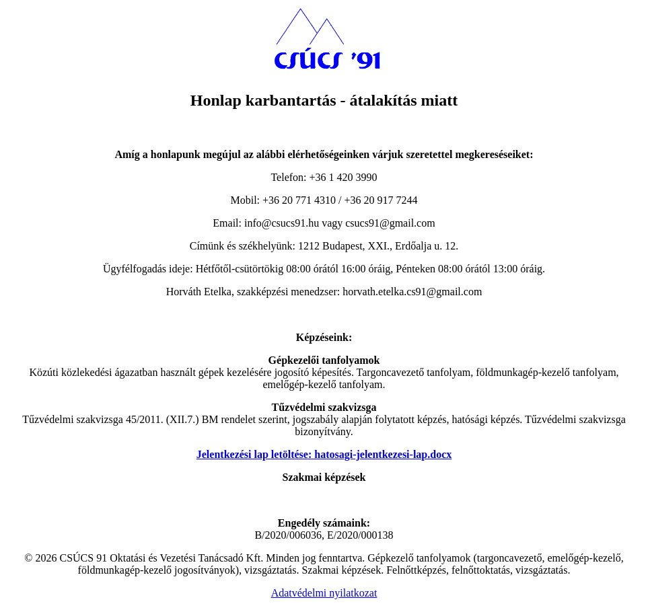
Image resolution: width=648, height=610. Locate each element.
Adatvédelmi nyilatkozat (324, 593)
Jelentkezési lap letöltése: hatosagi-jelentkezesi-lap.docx (324, 454)
